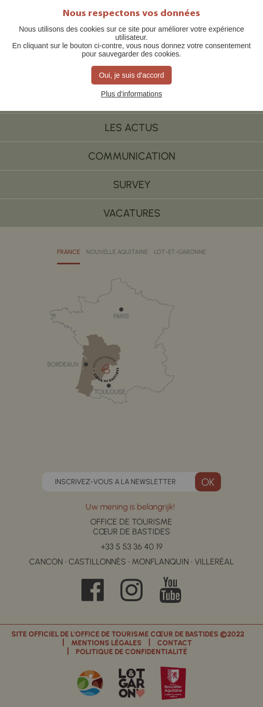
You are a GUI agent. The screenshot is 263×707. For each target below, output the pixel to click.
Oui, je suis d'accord (131, 75)
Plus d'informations (131, 94)
